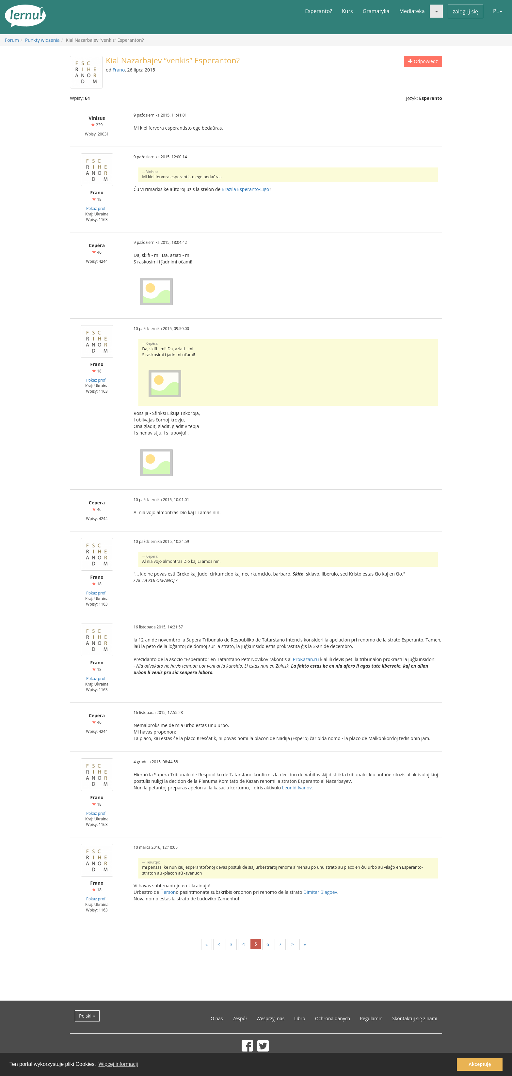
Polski (87, 1016)
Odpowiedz (423, 61)
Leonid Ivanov (297, 787)
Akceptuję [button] (480, 1064)
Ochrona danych (332, 1018)
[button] (436, 11)
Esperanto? (318, 11)
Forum (12, 40)
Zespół (239, 1018)
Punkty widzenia (42, 40)
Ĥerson (168, 892)
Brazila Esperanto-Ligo (245, 189)
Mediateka (412, 11)
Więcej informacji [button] (118, 1064)
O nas (217, 1018)
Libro (299, 1018)
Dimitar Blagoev (320, 892)
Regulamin (371, 1018)
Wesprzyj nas (271, 1018)
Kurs (347, 11)
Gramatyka (376, 11)
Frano (119, 70)
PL (497, 11)
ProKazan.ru (306, 659)
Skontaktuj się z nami (414, 1018)
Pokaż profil (96, 208)
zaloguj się (465, 11)
